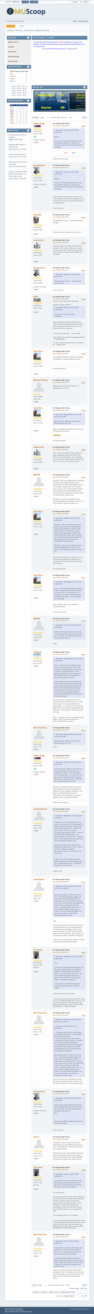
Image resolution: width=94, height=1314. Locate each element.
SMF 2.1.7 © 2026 (9, 1310)
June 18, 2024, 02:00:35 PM (60, 167)
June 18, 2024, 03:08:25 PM (60, 449)
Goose (36, 1137)
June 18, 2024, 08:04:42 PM (60, 1139)
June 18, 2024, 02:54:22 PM (60, 353)
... (49, 117)
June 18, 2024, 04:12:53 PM (60, 758)
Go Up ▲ (86, 1309)
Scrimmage (82, 97)
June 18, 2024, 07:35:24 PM (60, 1015)
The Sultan (38, 950)
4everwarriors (39, 165)
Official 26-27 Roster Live (17, 162)
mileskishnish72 (40, 809)
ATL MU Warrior (20, 154)
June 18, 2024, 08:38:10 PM (60, 1236)
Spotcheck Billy (13, 147)
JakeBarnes (12, 137)
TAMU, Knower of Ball (15, 176)
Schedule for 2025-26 (83, 108)
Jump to (58, 1296)
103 (51, 117)
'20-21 (19, 88)
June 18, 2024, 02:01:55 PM (60, 217)
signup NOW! (72, 49)
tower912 (37, 215)
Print (84, 117)
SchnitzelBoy (12, 164)
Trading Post (12, 51)
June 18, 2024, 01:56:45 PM (60, 125)
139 (70, 117)
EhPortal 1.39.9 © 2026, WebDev (13, 1308)
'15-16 (13, 93)
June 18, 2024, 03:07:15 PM (60, 410)
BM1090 (37, 475)
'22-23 (24, 86)
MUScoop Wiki (13, 61)
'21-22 (13, 88)
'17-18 (19, 91)
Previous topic (74, 1288)
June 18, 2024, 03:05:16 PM (60, 382)
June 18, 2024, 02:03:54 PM (60, 242)
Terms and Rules (78, 1309)
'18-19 (13, 91)
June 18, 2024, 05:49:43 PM (60, 881)
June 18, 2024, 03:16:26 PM (60, 620)
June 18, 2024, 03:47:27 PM (60, 730)
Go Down (35, 117)
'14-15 (19, 93)
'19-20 (24, 88)
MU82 (36, 297)
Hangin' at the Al (13, 42)
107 (65, 117)
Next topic (84, 1288)
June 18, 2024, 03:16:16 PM (60, 577)
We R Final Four (40, 728)
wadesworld (39, 240)
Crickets (11, 154)
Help (72, 1309)
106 (62, 117)
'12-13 (13, 95)
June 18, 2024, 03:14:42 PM (60, 477)
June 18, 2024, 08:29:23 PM (60, 1169)
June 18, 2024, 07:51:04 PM (60, 1093)
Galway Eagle (39, 123)
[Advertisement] (59, 67)
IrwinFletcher (39, 879)
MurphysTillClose (41, 380)
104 (54, 117)
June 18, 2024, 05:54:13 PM (60, 952)
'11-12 (19, 95)
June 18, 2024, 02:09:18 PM (60, 299)
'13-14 (24, 93)
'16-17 (24, 91)
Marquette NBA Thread (16, 144)
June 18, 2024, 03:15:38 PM (60, 513)
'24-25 (13, 86)
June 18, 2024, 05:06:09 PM (60, 811)
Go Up (34, 1285)
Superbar (11, 47)
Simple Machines (19, 1310)
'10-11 (24, 95)
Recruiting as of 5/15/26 (16, 135)
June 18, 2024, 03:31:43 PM (60, 654)
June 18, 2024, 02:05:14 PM (60, 270)
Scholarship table (83, 21)
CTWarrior (38, 652)
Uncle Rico (38, 351)
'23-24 (19, 86)
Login (43, 49)
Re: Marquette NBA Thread (61, 123)
